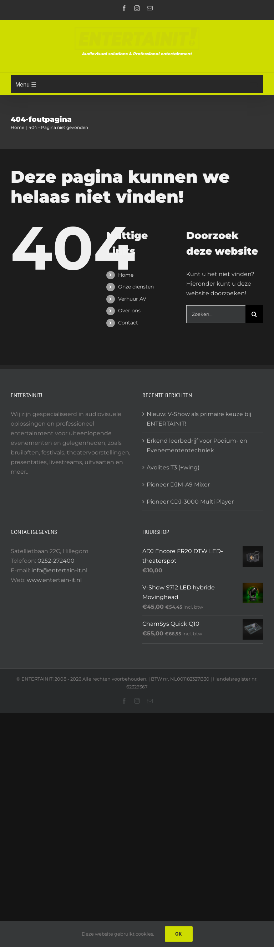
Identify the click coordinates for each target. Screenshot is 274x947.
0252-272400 (56, 560)
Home (125, 275)
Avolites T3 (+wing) (173, 467)
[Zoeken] (254, 314)
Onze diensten (136, 286)
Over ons (129, 310)
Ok (178, 934)
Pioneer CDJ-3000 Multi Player (190, 501)
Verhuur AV (132, 299)
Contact (128, 322)
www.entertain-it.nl (54, 580)
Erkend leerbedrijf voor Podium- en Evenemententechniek (197, 445)
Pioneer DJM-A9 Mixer (178, 484)
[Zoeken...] (215, 314)
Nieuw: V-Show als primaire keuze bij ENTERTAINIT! (199, 419)
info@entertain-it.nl (59, 570)
